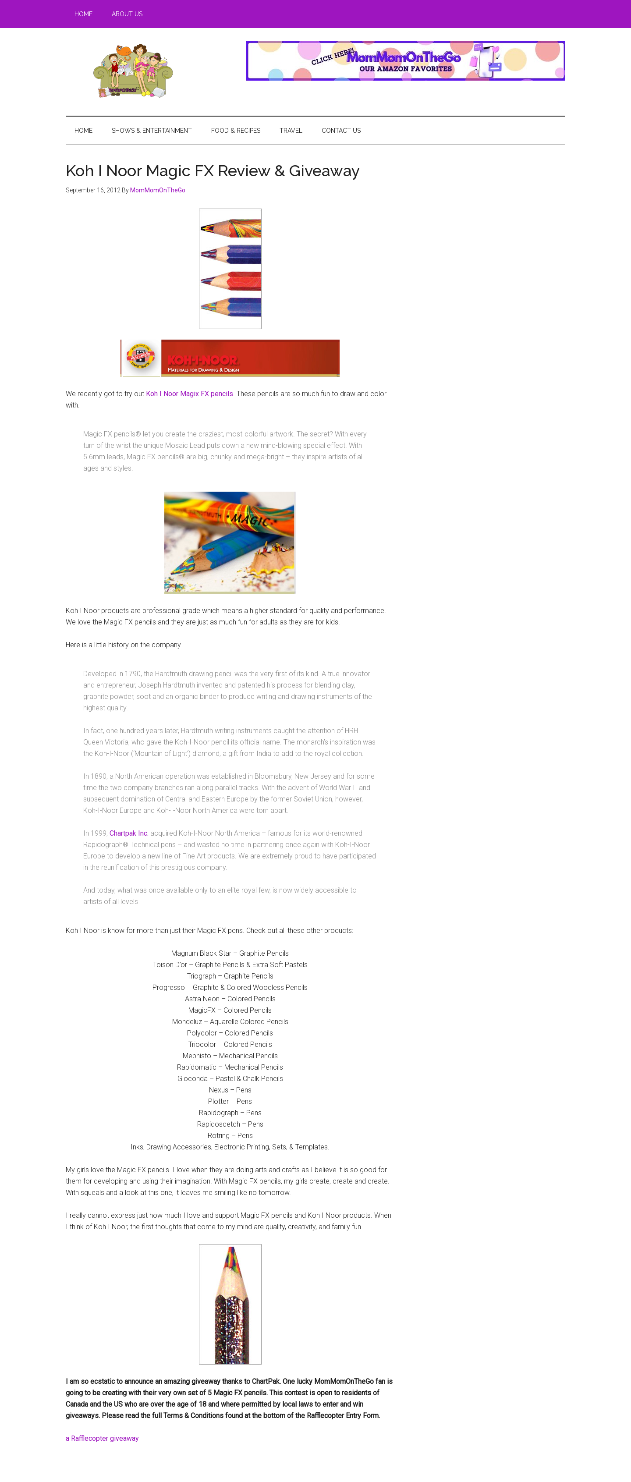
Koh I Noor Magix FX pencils (189, 394)
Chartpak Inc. (129, 833)
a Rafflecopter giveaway (102, 1438)
